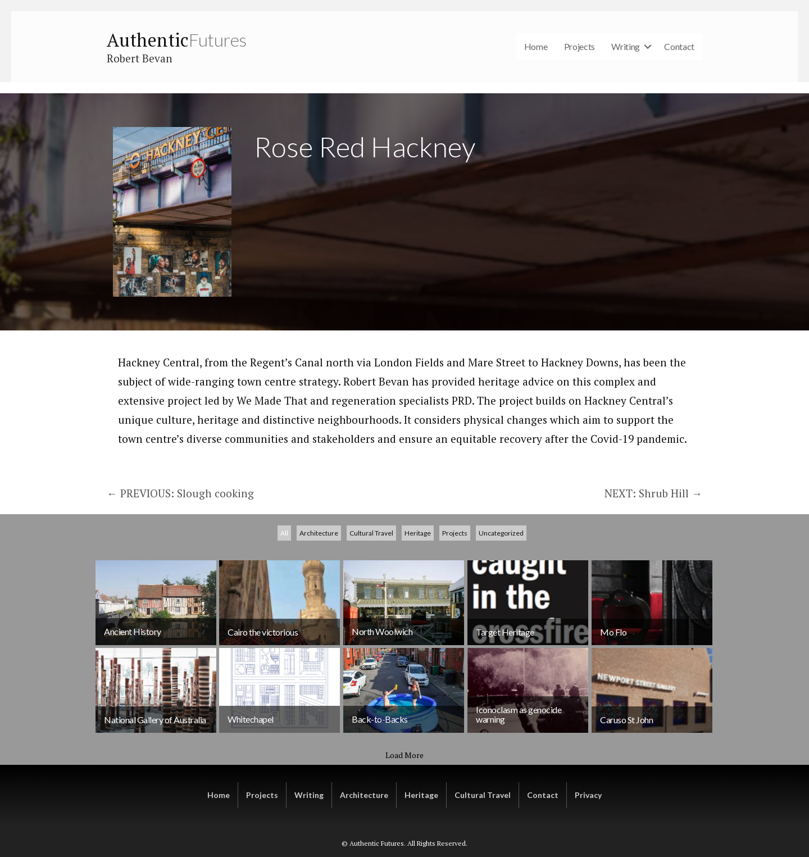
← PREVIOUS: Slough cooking (182, 493)
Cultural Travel (371, 649)
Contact (679, 46)
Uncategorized (501, 649)
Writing (625, 46)
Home (536, 46)
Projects (580, 46)
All (284, 649)
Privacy (588, 795)
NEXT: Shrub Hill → (653, 493)
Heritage (417, 649)
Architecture (318, 649)
